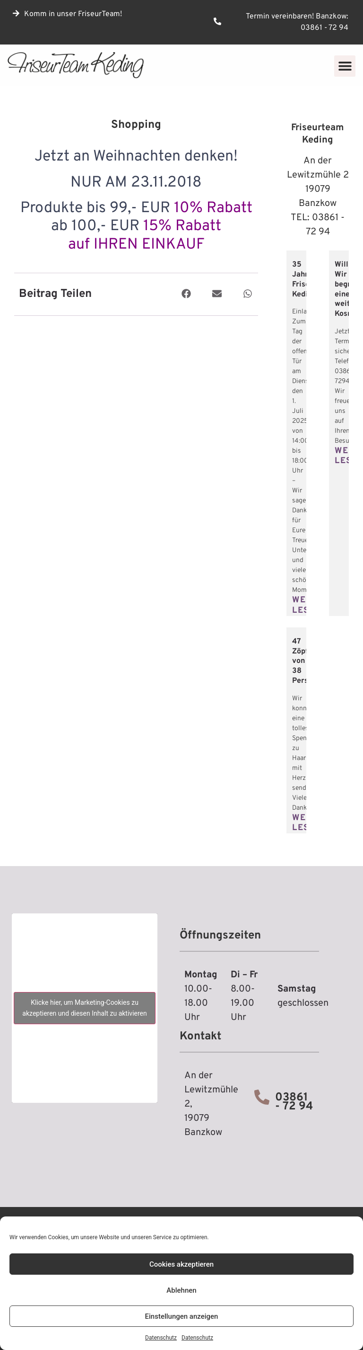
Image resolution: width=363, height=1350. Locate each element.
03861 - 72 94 (294, 1102)
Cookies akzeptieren (181, 1264)
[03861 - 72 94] (261, 1097)
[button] (344, 66)
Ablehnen (181, 1290)
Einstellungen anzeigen (181, 1316)
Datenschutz (161, 1337)
